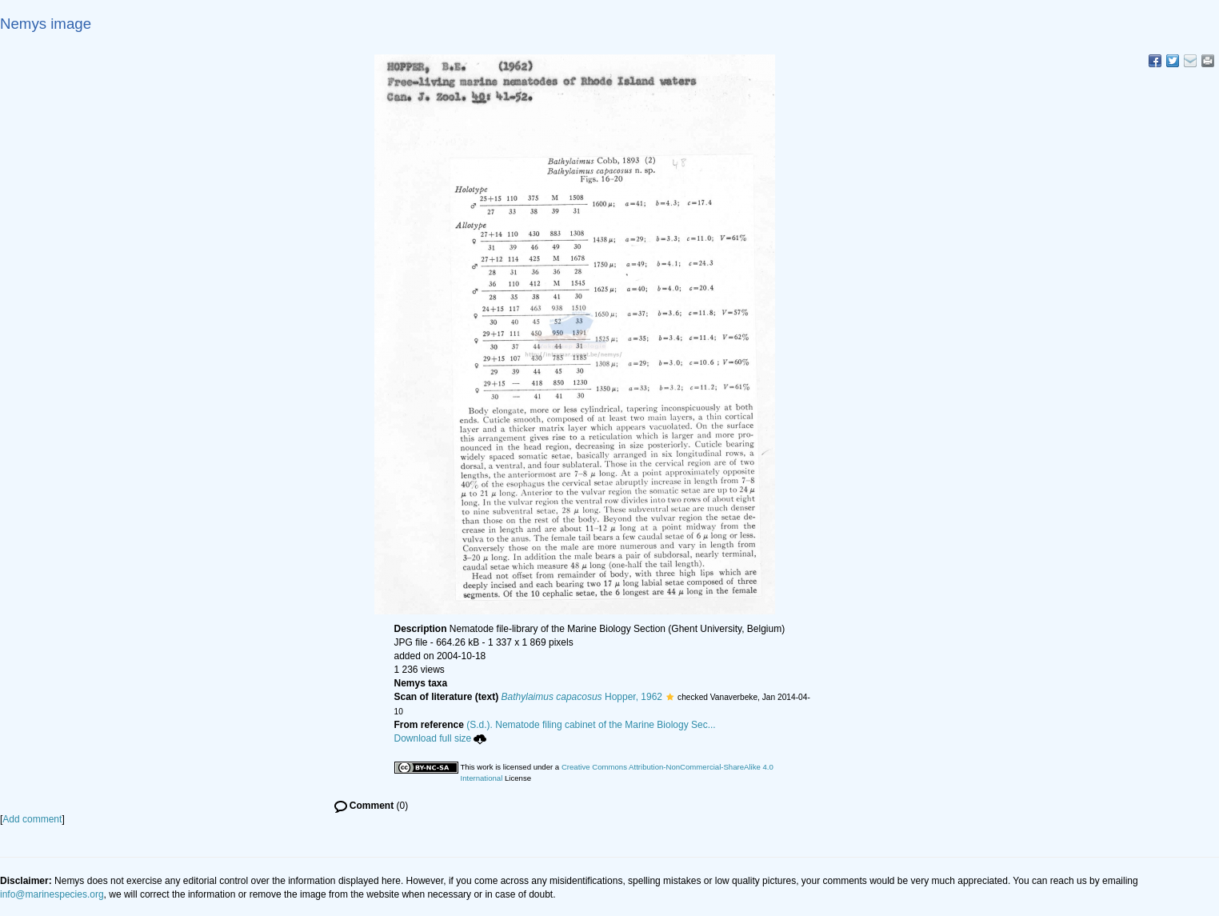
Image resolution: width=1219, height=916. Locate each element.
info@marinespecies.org (52, 894)
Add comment (32, 819)
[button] (669, 697)
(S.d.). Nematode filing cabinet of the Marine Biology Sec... (591, 724)
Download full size (440, 738)
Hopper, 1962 (582, 696)
